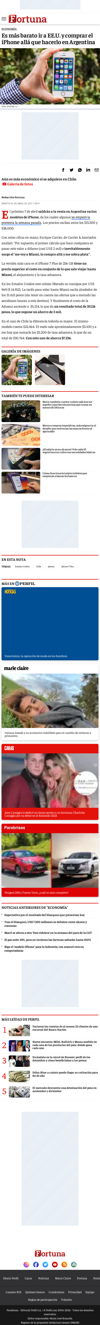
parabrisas (50, 829)
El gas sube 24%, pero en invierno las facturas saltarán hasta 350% (47, 939)
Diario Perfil (11, 1278)
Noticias (43, 1278)
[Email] (96, 170)
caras (50, 749)
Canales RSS (13, 1292)
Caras (28, 1278)
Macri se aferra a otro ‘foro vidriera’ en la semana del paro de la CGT (48, 932)
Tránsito (66, 1299)
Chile (38, 566)
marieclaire (50, 670)
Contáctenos (56, 1292)
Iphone (51, 566)
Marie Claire (63, 1278)
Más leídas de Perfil (20, 1019)
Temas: (6, 566)
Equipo (89, 1292)
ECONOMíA (9, 29)
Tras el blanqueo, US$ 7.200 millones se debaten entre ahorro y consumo (45, 923)
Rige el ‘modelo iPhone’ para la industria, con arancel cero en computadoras (44, 948)
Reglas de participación (42, 1299)
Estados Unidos (22, 566)
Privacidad (75, 1292)
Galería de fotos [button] (17, 183)
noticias (50, 593)
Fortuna (82, 1278)
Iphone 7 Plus (67, 566)
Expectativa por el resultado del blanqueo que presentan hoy (44, 915)
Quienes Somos (35, 1292)
